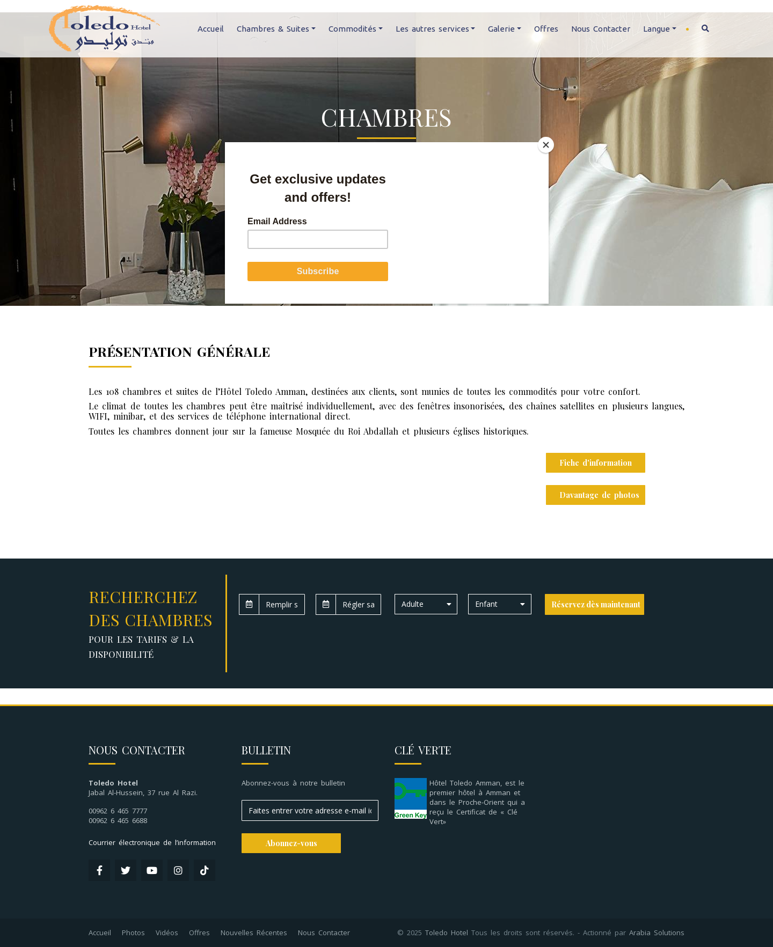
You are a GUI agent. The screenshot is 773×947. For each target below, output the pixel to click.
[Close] (546, 145)
